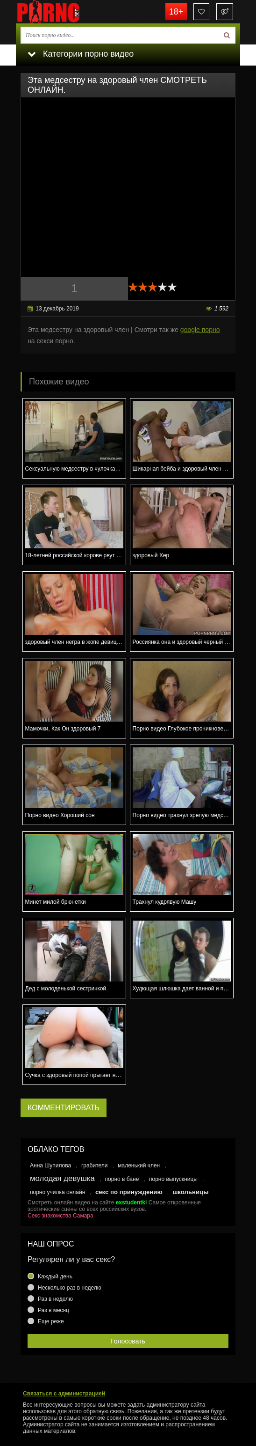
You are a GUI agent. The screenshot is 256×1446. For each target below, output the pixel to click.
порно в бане (122, 1179)
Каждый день (55, 1276)
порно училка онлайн (57, 1192)
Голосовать (128, 1341)
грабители (94, 1165)
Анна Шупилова (50, 1165)
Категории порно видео (81, 54)
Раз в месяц (53, 1310)
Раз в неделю (55, 1299)
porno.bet (62, 11)
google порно (200, 329)
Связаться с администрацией (64, 1393)
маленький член (139, 1165)
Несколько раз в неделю (69, 1287)
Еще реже (51, 1321)
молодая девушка (62, 1178)
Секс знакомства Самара (60, 1215)
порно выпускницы (173, 1179)
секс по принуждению (129, 1191)
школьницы (190, 1191)
